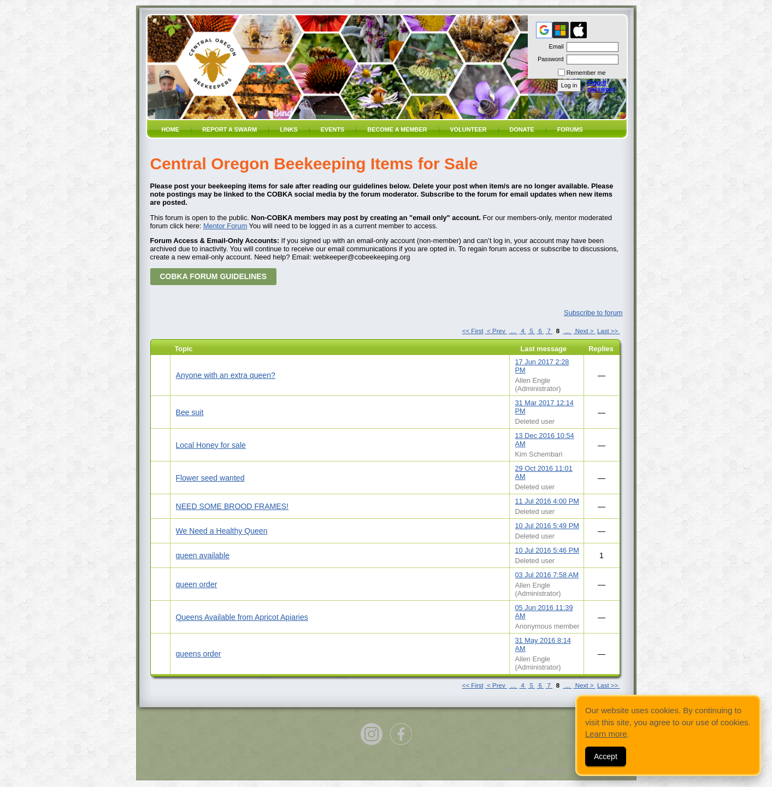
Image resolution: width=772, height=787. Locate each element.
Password (549, 59)
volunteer (468, 129)
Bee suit (190, 412)
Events (333, 129)
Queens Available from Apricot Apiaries (242, 617)
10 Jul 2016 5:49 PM (547, 526)
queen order (196, 584)
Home (171, 129)
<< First (473, 331)
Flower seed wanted (210, 478)
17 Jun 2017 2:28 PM (542, 366)
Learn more (606, 733)
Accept (605, 756)
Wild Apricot (551, 769)
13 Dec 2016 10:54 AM (544, 439)
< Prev (496, 331)
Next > (585, 331)
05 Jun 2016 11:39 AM (544, 611)
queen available (203, 555)
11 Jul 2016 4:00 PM (547, 501)
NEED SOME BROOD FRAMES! (232, 506)
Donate (522, 129)
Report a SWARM (229, 129)
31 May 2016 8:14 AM (543, 644)
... (513, 331)
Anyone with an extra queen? (225, 375)
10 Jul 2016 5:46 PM (547, 550)
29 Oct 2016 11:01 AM (544, 472)
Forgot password (601, 85)
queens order (198, 653)
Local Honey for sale (211, 445)
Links (289, 129)
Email (554, 46)
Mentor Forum (225, 226)
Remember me (586, 72)
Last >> (608, 331)
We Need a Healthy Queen (222, 530)
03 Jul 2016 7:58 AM (547, 575)
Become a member (397, 129)
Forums (570, 129)
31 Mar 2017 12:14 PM (544, 407)
